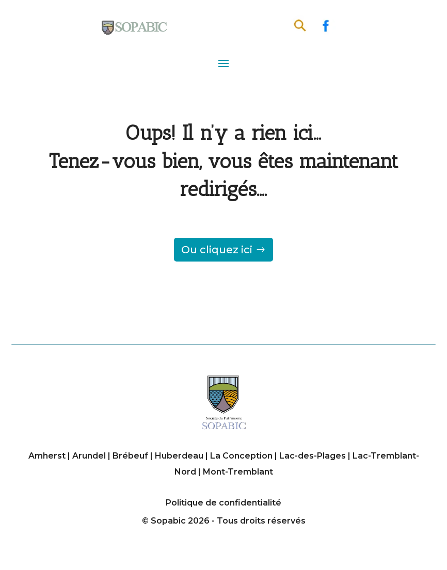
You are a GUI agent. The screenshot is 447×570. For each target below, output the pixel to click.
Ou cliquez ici (216, 249)
